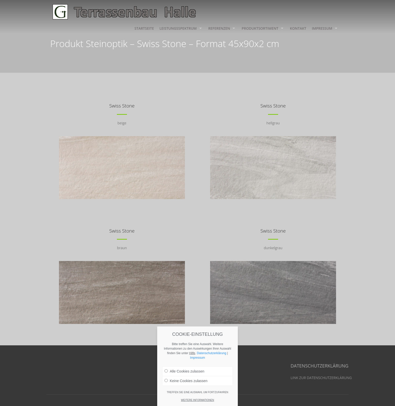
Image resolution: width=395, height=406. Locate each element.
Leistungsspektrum (178, 28)
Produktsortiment (260, 28)
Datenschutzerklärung (211, 354)
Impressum (322, 28)
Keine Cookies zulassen (185, 382)
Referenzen (219, 28)
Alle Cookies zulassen (184, 372)
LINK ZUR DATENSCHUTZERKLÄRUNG (355, 377)
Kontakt (298, 28)
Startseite (144, 28)
